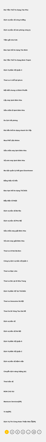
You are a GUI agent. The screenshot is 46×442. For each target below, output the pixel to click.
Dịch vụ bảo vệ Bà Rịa (12, 211)
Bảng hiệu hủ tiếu (11, 181)
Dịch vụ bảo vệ (9, 321)
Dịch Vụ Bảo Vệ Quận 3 (13, 70)
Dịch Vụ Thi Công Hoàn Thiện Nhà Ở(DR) (20, 422)
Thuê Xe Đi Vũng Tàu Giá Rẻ (15, 311)
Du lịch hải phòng (11, 120)
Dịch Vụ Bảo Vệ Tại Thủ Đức (15, 291)
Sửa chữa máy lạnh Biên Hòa (15, 150)
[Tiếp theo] (39, 432)
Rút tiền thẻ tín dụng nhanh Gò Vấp (17, 130)
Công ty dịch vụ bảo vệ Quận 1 (16, 261)
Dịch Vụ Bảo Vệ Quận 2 (13, 351)
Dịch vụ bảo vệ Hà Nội (12, 331)
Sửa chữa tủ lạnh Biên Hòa (14, 110)
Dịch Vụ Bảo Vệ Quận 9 (13, 341)
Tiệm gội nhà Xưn (10, 40)
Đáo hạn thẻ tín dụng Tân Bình (16, 50)
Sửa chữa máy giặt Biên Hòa (15, 231)
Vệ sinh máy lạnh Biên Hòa (14, 160)
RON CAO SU (9, 391)
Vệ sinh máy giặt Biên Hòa (14, 241)
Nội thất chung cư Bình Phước (15, 90)
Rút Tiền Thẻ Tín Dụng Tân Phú (16, 10)
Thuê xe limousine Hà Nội (14, 301)
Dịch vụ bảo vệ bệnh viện (14, 361)
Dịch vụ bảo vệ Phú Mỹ (13, 221)
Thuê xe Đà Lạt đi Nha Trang (15, 281)
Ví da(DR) (7, 412)
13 (34, 432)
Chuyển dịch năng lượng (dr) (15, 371)
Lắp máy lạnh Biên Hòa (13, 100)
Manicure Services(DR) (13, 402)
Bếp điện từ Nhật (10, 201)
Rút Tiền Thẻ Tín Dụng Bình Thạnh (17, 60)
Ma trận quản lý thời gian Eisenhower (18, 170)
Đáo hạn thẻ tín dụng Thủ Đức (15, 191)
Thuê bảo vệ (8, 381)
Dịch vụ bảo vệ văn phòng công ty (17, 30)
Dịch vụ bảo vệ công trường (14, 20)
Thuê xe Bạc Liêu (10, 271)
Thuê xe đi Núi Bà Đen (12, 251)
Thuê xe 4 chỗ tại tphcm (13, 80)
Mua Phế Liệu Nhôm (12, 140)
